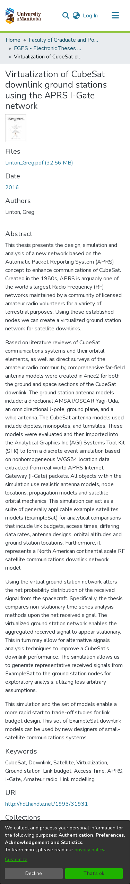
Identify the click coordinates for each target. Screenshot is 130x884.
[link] (39, 163)
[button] (23, 15)
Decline (33, 873)
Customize (16, 859)
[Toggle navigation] (115, 15)
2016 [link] (12, 187)
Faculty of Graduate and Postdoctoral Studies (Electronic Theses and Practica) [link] (63, 40)
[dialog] (65, 852)
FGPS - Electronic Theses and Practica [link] (48, 48)
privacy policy (89, 849)
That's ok (94, 873)
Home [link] (13, 40)
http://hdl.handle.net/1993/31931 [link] (46, 804)
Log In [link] (90, 15)
